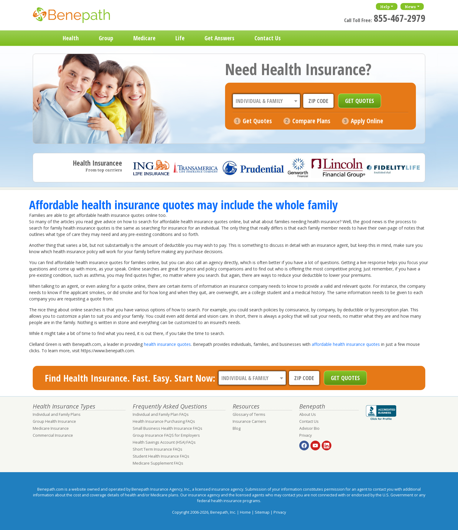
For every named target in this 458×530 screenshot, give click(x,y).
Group (106, 38)
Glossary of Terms (249, 414)
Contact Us (267, 38)
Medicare (144, 38)
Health (71, 38)
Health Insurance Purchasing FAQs (164, 421)
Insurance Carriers (249, 421)
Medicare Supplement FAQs (158, 463)
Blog (237, 428)
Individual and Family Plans (57, 414)
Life (179, 38)
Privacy (305, 435)
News (410, 6)
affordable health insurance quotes (346, 344)
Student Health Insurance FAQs (161, 456)
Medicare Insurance (51, 428)
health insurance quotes (167, 344)
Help (385, 6)
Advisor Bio (309, 428)
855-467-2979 (399, 18)
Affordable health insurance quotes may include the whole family (183, 204)
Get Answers (219, 38)
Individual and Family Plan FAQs (161, 414)
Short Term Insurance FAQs (157, 449)
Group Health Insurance (54, 421)
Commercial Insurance (53, 435)
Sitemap (262, 512)
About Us (307, 414)
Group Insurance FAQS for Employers (166, 435)
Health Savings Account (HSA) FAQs (164, 442)
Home (43, 38)
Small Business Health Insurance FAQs (167, 428)
